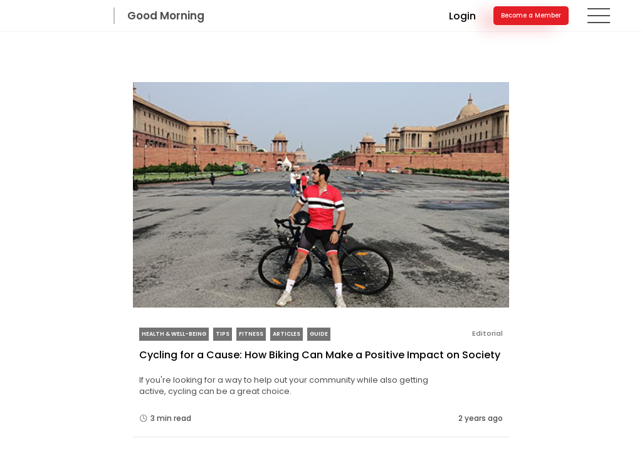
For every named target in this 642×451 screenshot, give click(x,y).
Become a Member (528, 28)
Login (459, 28)
